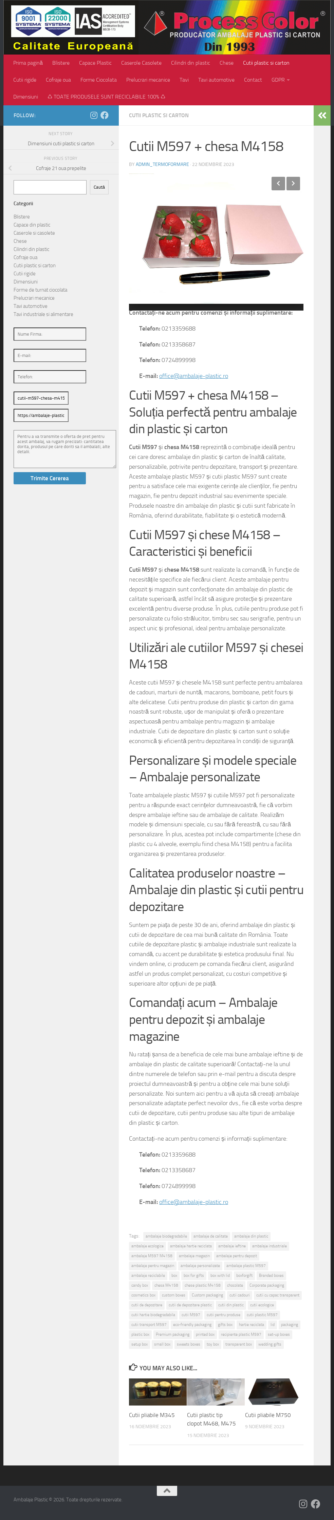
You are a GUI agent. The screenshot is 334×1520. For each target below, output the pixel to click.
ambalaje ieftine (232, 1246)
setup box (139, 1344)
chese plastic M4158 (203, 1285)
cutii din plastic (231, 1305)
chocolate (235, 1285)
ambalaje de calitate (210, 1236)
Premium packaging (172, 1334)
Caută (99, 187)
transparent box (238, 1344)
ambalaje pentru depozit (236, 1255)
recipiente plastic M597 (241, 1334)
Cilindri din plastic (190, 63)
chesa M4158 (166, 1285)
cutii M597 (191, 1314)
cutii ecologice (262, 1305)
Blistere (61, 63)
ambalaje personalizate (200, 1265)
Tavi (184, 80)
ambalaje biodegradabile (166, 1236)
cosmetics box (143, 1295)
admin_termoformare (162, 164)
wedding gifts (269, 1344)
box (174, 1275)
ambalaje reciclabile (148, 1275)
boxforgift (244, 1275)
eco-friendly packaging (192, 1324)
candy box (139, 1285)
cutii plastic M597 (262, 1314)
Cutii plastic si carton (266, 63)
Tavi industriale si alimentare (43, 314)
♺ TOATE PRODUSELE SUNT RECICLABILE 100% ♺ (106, 96)
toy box (213, 1344)
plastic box (140, 1334)
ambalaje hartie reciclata (191, 1246)
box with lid (220, 1275)
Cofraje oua (58, 80)
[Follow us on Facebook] (104, 115)
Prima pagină (28, 63)
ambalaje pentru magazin (152, 1265)
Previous (278, 183)
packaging (289, 1324)
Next (293, 183)
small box (162, 1344)
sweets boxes (188, 1344)
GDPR (278, 80)
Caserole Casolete (141, 63)
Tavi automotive (216, 80)
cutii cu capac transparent (277, 1295)
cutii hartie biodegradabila (153, 1314)
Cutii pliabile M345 (152, 1415)
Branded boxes (271, 1275)
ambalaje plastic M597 (246, 1265)
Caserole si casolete (34, 233)
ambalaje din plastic (251, 1236)
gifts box (225, 1324)
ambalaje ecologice (147, 1246)
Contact (253, 80)
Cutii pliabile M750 (268, 1415)
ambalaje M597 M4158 (151, 1255)
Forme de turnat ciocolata (40, 290)
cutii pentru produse (223, 1314)
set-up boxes (279, 1334)
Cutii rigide (24, 80)
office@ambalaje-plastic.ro (193, 376)
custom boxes (173, 1295)
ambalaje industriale (269, 1246)
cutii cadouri (239, 1295)
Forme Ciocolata (98, 80)
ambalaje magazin (194, 1255)
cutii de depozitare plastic (190, 1305)
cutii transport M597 (149, 1324)
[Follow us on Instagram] (94, 115)
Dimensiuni (25, 96)
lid (273, 1324)
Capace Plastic (95, 63)
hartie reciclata (251, 1324)
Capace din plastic (32, 225)
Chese (227, 63)
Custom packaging (207, 1295)
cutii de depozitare (146, 1305)
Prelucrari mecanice (148, 80)
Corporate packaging (266, 1285)
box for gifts (194, 1275)
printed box (205, 1334)
